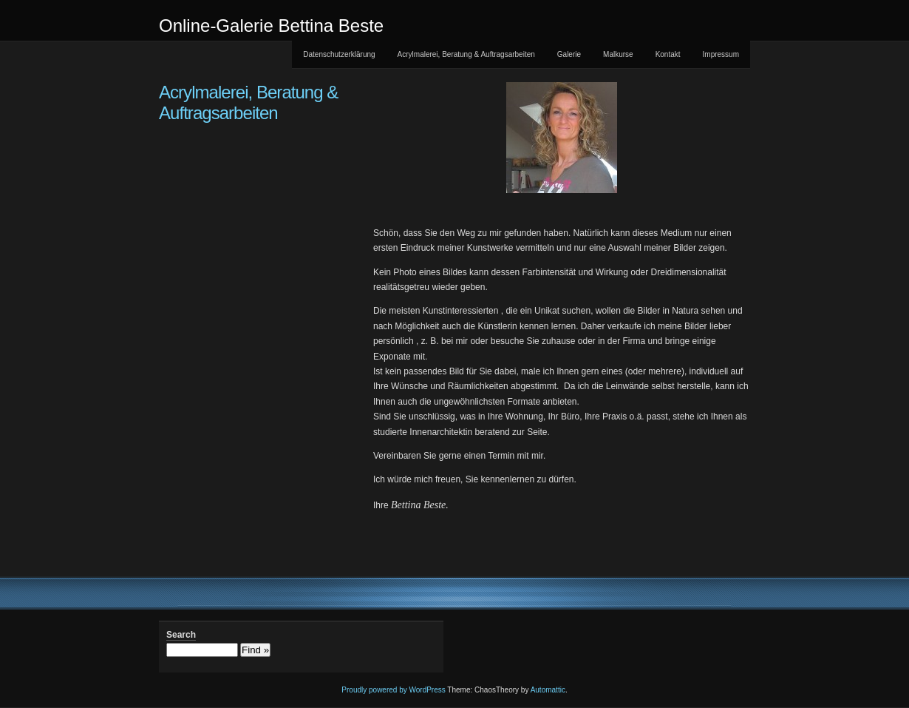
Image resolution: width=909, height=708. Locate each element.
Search (181, 635)
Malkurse (618, 54)
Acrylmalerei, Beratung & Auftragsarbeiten (466, 54)
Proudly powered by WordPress (393, 690)
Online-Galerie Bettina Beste (271, 26)
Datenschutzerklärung (339, 54)
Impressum (721, 54)
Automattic (548, 690)
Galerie (569, 54)
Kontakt (668, 54)
